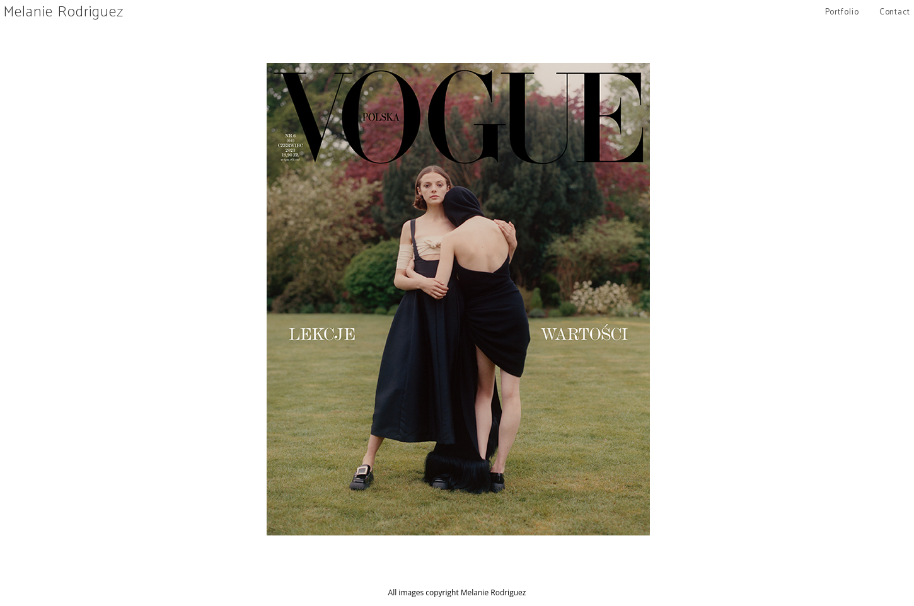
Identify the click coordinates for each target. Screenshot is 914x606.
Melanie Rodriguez (63, 12)
